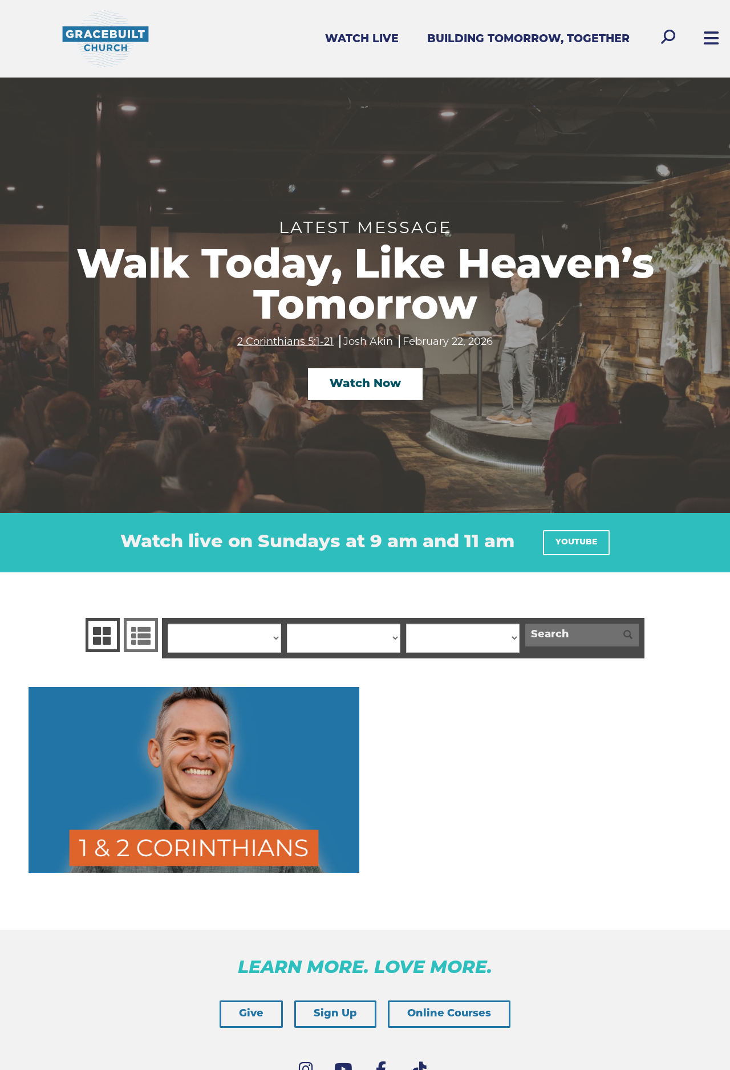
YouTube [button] (576, 542)
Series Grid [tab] (101, 635)
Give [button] (251, 1013)
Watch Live (362, 39)
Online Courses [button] (449, 1013)
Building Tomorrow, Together (528, 39)
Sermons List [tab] (139, 635)
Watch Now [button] (365, 384)
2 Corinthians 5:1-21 (285, 341)
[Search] (571, 635)
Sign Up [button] (335, 1013)
